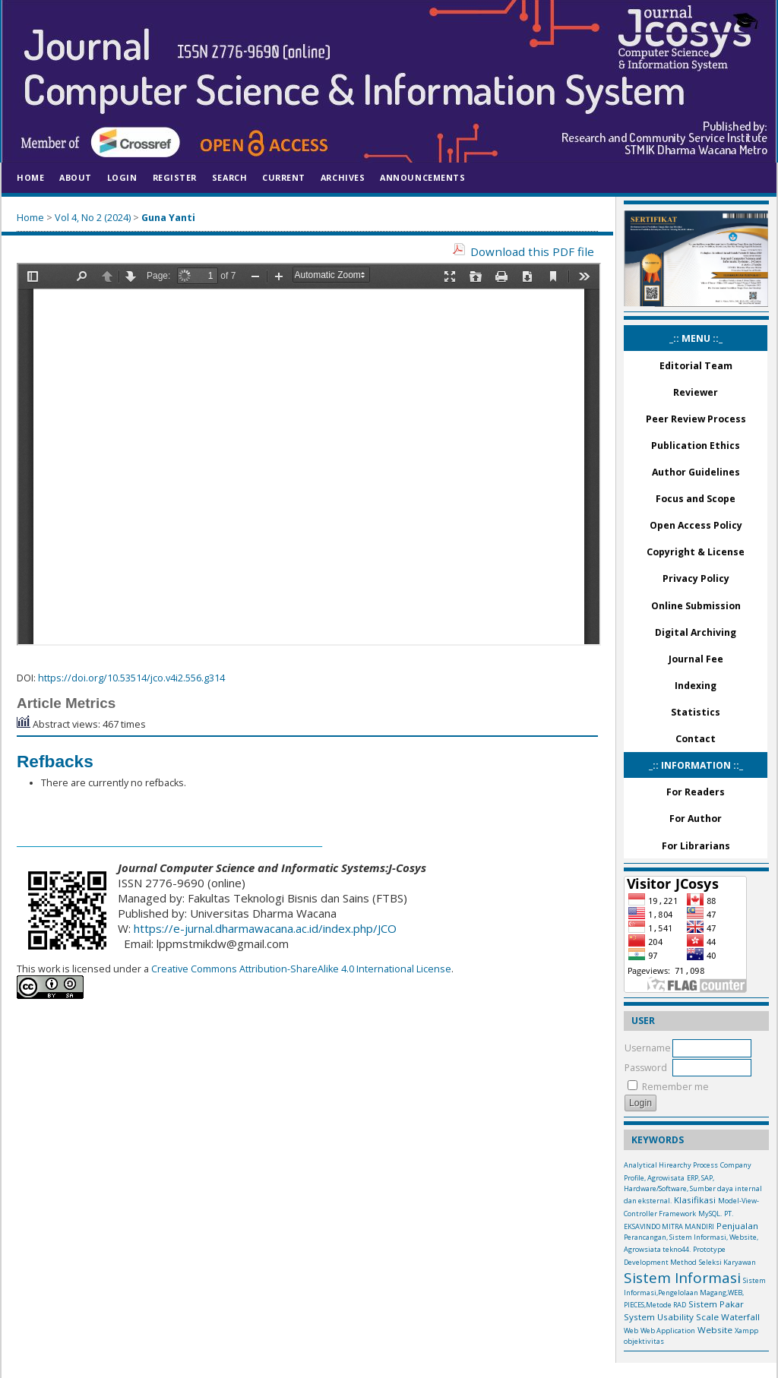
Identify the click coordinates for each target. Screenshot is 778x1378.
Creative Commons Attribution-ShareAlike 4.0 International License (300, 968)
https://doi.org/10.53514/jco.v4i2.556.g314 (131, 678)
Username (648, 1047)
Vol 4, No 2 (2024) (93, 217)
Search (229, 177)
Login (122, 177)
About (75, 177)
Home (30, 177)
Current (283, 177)
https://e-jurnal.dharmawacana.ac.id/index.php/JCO (265, 928)
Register (175, 177)
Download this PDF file (532, 251)
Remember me (675, 1086)
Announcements (422, 177)
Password (646, 1067)
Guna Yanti (168, 217)
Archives (343, 177)
